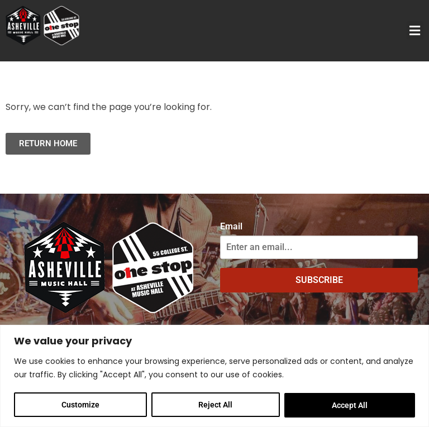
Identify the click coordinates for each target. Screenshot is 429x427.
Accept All (350, 405)
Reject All (216, 405)
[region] (214, 376)
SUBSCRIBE (319, 280)
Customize (80, 405)
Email (231, 226)
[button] (415, 30)
